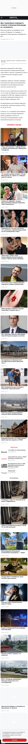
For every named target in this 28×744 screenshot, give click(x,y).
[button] (14, 452)
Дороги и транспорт (6, 20)
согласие (15, 735)
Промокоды (14, 447)
